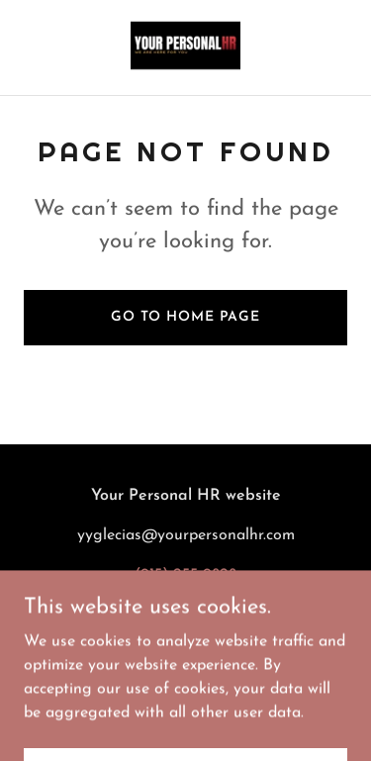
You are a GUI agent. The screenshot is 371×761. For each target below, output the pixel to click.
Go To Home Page (185, 317)
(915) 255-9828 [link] (185, 575)
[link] (185, 47)
